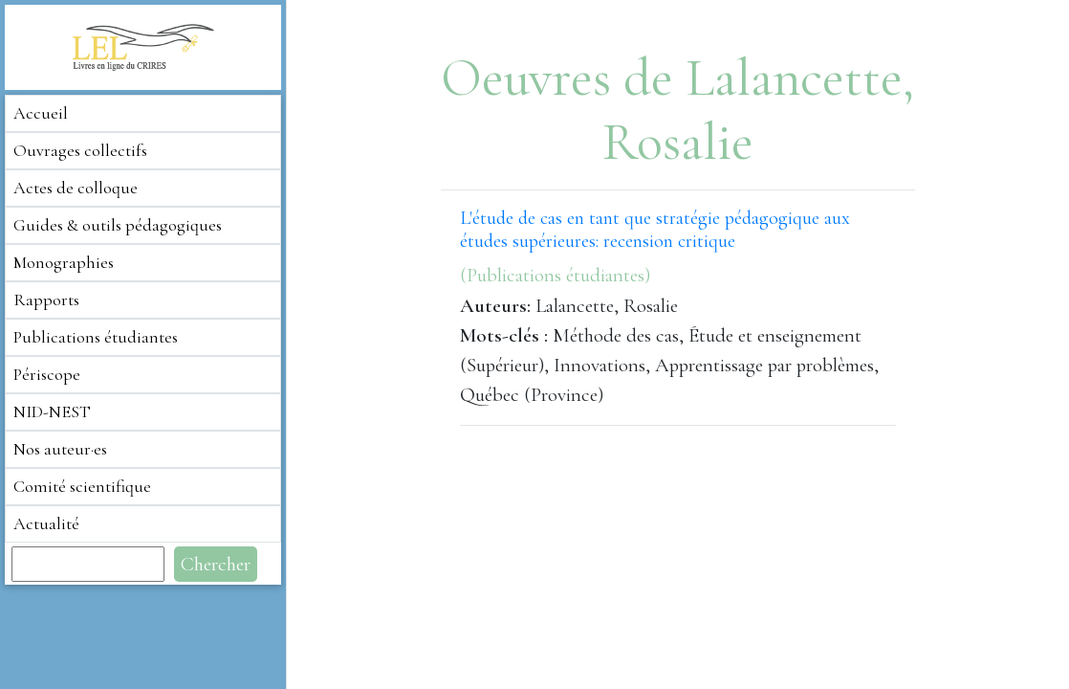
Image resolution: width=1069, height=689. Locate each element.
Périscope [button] (46, 374)
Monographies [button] (63, 262)
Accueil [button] (40, 112)
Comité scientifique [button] (82, 486)
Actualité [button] (46, 523)
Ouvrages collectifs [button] (80, 150)
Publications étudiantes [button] (95, 336)
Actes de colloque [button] (75, 187)
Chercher (216, 564)
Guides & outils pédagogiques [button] (117, 224)
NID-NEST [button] (52, 411)
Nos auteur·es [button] (60, 448)
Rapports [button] (46, 299)
